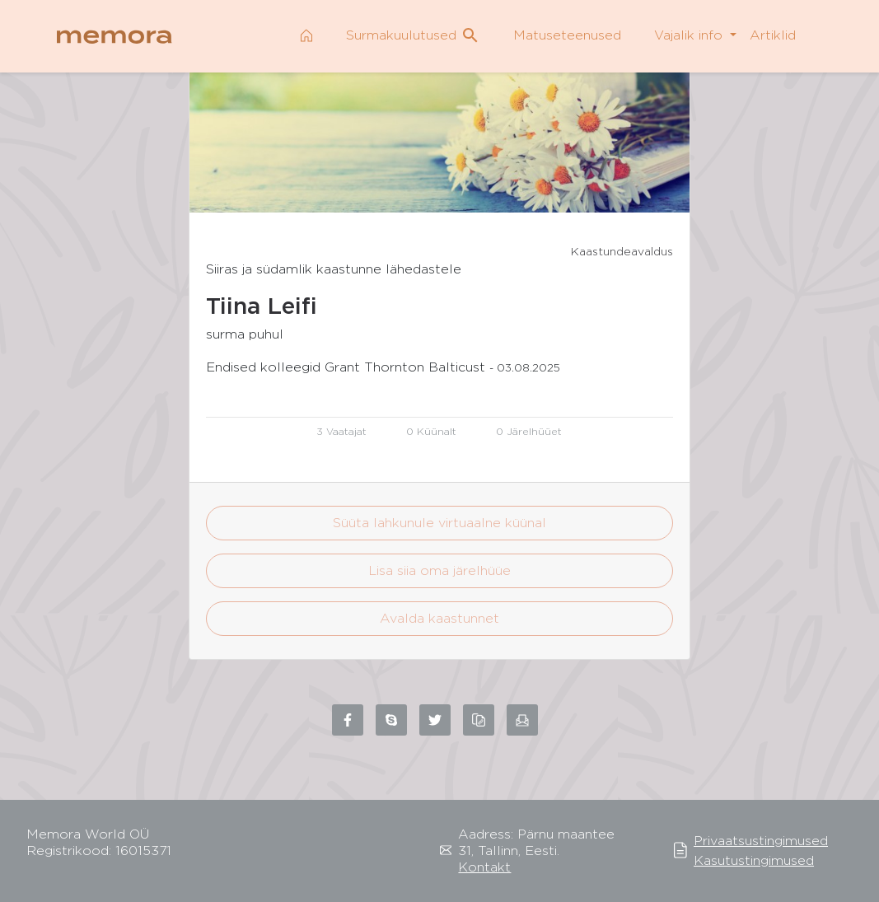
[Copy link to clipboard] (478, 720)
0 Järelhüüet (529, 431)
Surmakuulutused (413, 35)
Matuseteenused (567, 35)
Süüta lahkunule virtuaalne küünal (439, 523)
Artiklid (773, 35)
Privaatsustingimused (761, 841)
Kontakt (484, 867)
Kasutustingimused (754, 860)
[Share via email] (522, 720)
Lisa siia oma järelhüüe (439, 570)
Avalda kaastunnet (439, 618)
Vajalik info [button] (690, 35)
